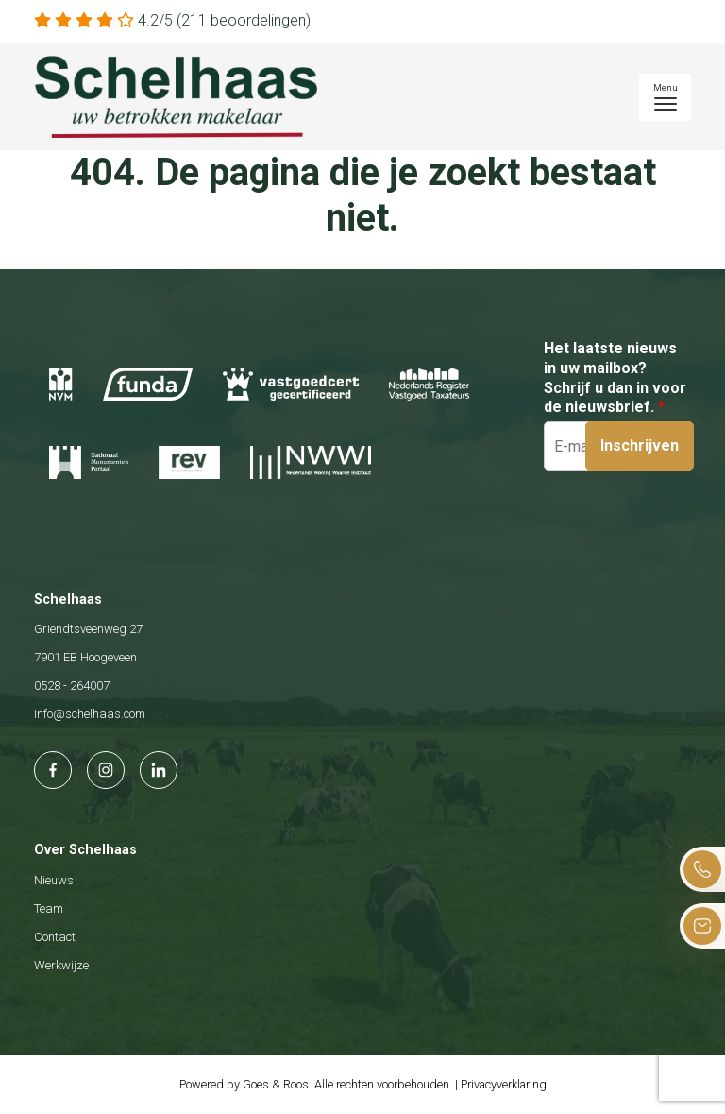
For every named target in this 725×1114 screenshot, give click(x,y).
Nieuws (54, 880)
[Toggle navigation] (665, 97)
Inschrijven (639, 445)
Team (48, 908)
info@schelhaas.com (89, 714)
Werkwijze (61, 965)
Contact (55, 937)
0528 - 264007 (72, 685)
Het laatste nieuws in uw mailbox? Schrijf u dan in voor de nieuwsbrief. (615, 377)
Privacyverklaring (504, 1084)
